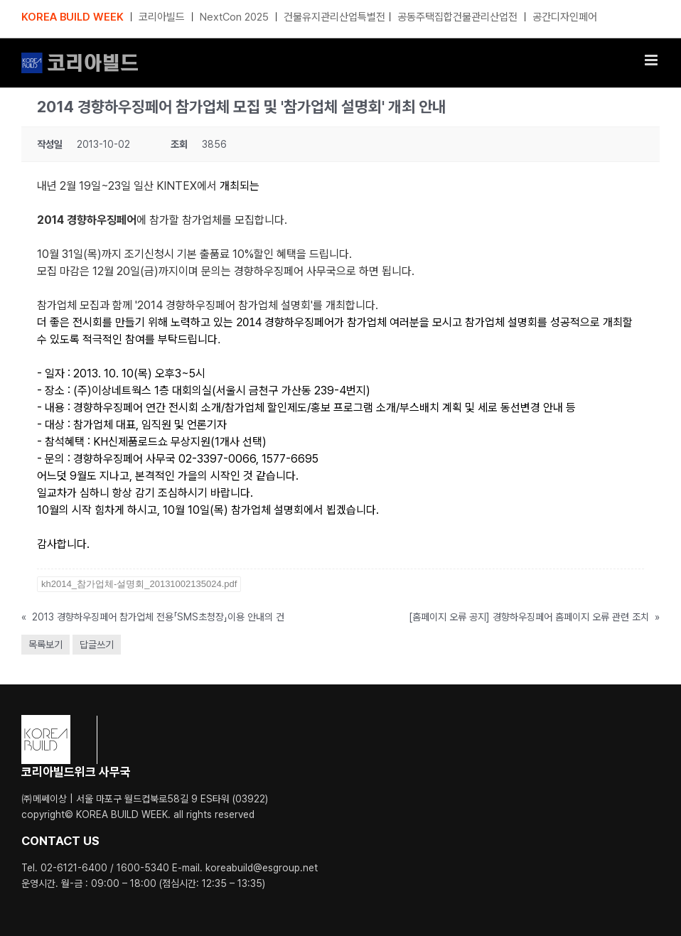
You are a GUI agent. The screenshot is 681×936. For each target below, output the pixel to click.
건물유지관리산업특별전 (334, 17)
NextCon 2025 (234, 17)
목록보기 (45, 644)
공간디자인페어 (564, 17)
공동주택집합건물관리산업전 (457, 17)
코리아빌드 (162, 17)
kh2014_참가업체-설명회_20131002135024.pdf (139, 584)
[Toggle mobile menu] (652, 60)
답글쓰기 (97, 644)
